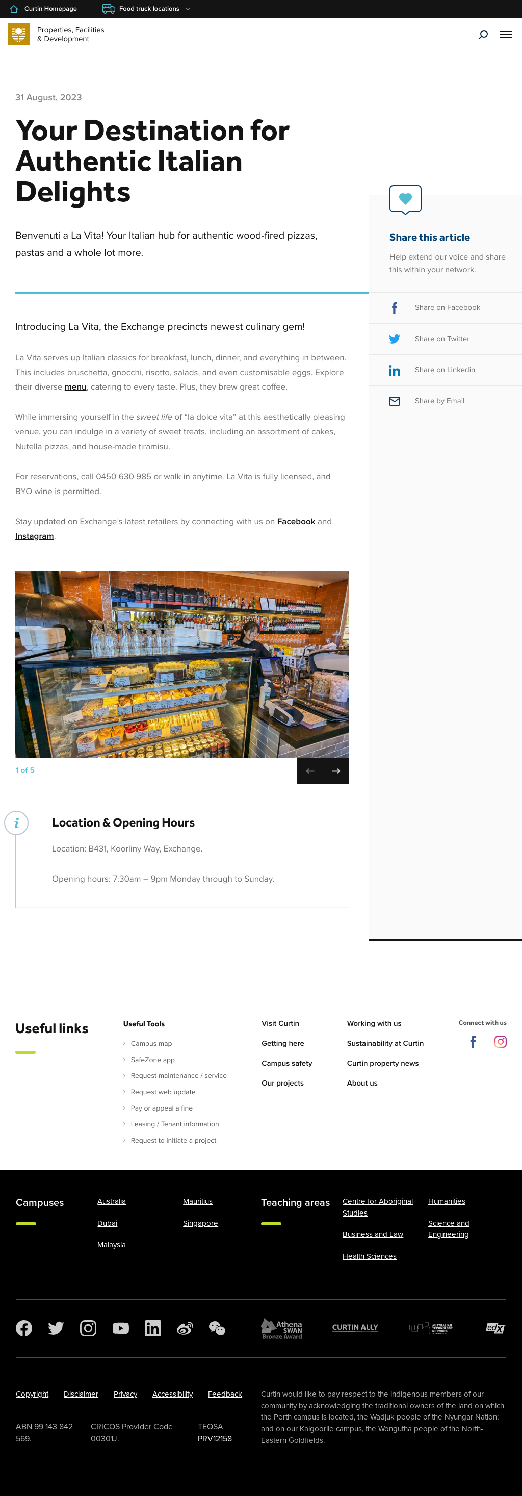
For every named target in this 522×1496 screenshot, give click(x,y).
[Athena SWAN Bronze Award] (281, 1328)
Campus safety (287, 1063)
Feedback (225, 1394)
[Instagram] (88, 1328)
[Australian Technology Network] (432, 1328)
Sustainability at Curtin (385, 1043)
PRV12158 (215, 1439)
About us (362, 1083)
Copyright (32, 1394)
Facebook (296, 521)
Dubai (107, 1223)
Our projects (283, 1083)
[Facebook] (24, 1328)
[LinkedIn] (153, 1328)
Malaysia (111, 1244)
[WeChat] (217, 1328)
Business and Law (373, 1234)
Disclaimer (81, 1394)
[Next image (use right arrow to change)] (336, 771)
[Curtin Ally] (355, 1328)
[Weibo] (185, 1328)
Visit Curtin (280, 1023)
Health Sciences (370, 1256)
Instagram (34, 536)
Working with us (374, 1023)
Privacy (125, 1394)
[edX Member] (496, 1328)
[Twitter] (56, 1328)
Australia (111, 1201)
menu (76, 386)
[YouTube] (121, 1328)
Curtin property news (383, 1063)
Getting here (283, 1043)
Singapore (200, 1223)
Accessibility (172, 1394)
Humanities (446, 1201)
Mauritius (198, 1201)
